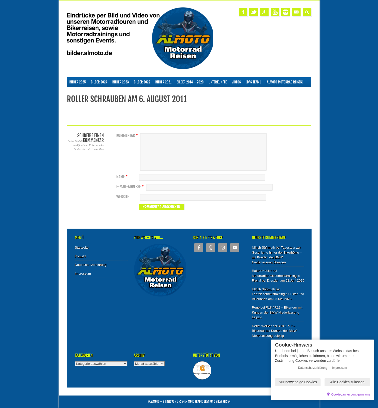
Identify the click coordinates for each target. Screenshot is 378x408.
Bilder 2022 (142, 82)
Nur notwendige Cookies (298, 382)
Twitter (253, 12)
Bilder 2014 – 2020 (190, 82)
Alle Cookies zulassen (347, 382)
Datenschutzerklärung (90, 265)
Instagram (285, 12)
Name (122, 176)
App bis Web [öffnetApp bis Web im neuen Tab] (363, 394)
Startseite (82, 247)
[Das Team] (253, 82)
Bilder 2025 (77, 82)
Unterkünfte (218, 82)
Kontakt (80, 256)
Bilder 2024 (99, 82)
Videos (236, 82)
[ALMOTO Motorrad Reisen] (284, 82)
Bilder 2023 (120, 82)
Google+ (264, 12)
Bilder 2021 (163, 82)
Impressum (83, 273)
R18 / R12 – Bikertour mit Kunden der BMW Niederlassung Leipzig (277, 312)
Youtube (275, 12)
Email (296, 12)
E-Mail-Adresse (130, 186)
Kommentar (127, 135)
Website (122, 196)
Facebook (243, 12)
